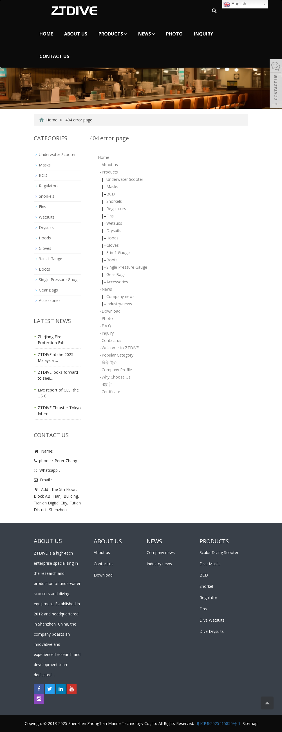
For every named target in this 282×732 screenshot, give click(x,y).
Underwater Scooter (124, 179)
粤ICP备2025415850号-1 (218, 723)
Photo (174, 34)
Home (46, 34)
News (146, 34)
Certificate (111, 391)
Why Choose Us (116, 377)
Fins (110, 216)
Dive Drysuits (212, 631)
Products (113, 34)
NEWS (154, 541)
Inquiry (203, 34)
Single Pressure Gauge (126, 267)
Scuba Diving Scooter (219, 552)
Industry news (159, 563)
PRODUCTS (214, 541)
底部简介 (109, 362)
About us (75, 34)
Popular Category (117, 355)
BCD (110, 194)
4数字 (107, 384)
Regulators (116, 208)
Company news (120, 296)
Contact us (54, 56)
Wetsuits (114, 223)
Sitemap (250, 723)
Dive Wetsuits (212, 620)
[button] (125, 34)
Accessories (117, 281)
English (234, 4)
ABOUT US (108, 541)
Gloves (112, 245)
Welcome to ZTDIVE (120, 347)
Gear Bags (116, 274)
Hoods (112, 238)
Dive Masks (210, 563)
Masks (112, 186)
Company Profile (117, 369)
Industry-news (119, 303)
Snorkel (206, 586)
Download (111, 311)
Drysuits (113, 230)
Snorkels (114, 201)
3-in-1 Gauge (118, 252)
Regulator (208, 597)
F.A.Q (106, 325)
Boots (112, 259)
